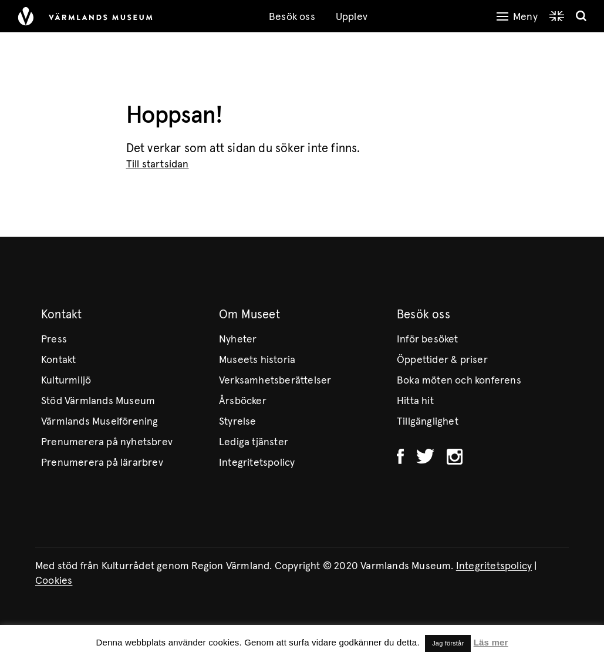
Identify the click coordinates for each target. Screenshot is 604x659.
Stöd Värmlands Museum (98, 401)
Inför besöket (427, 339)
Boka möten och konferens (459, 380)
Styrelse (238, 421)
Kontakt (58, 360)
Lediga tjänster (253, 442)
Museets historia (257, 360)
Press (54, 339)
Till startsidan (157, 164)
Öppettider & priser (442, 360)
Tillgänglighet (427, 421)
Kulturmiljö (66, 380)
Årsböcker (242, 401)
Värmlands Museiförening (99, 421)
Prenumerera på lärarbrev (102, 463)
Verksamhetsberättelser (275, 380)
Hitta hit (415, 401)
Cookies (53, 581)
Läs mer (491, 642)
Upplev (351, 17)
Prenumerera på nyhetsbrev (107, 442)
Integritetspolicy (257, 463)
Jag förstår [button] (448, 643)
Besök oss (292, 17)
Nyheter (238, 339)
